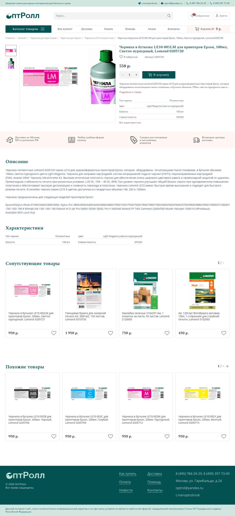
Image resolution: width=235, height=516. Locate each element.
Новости (126, 490)
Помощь (154, 482)
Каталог (22, 38)
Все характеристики (130, 122)
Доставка (154, 473)
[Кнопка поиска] (173, 16)
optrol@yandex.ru (189, 488)
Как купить (127, 473)
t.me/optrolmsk (188, 495)
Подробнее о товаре (130, 92)
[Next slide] (227, 371)
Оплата (125, 482)
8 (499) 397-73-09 (216, 473)
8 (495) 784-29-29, (189, 473)
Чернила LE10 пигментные (99, 38)
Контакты (154, 490)
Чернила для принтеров (43, 38)
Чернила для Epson (70, 38)
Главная (10, 38)
